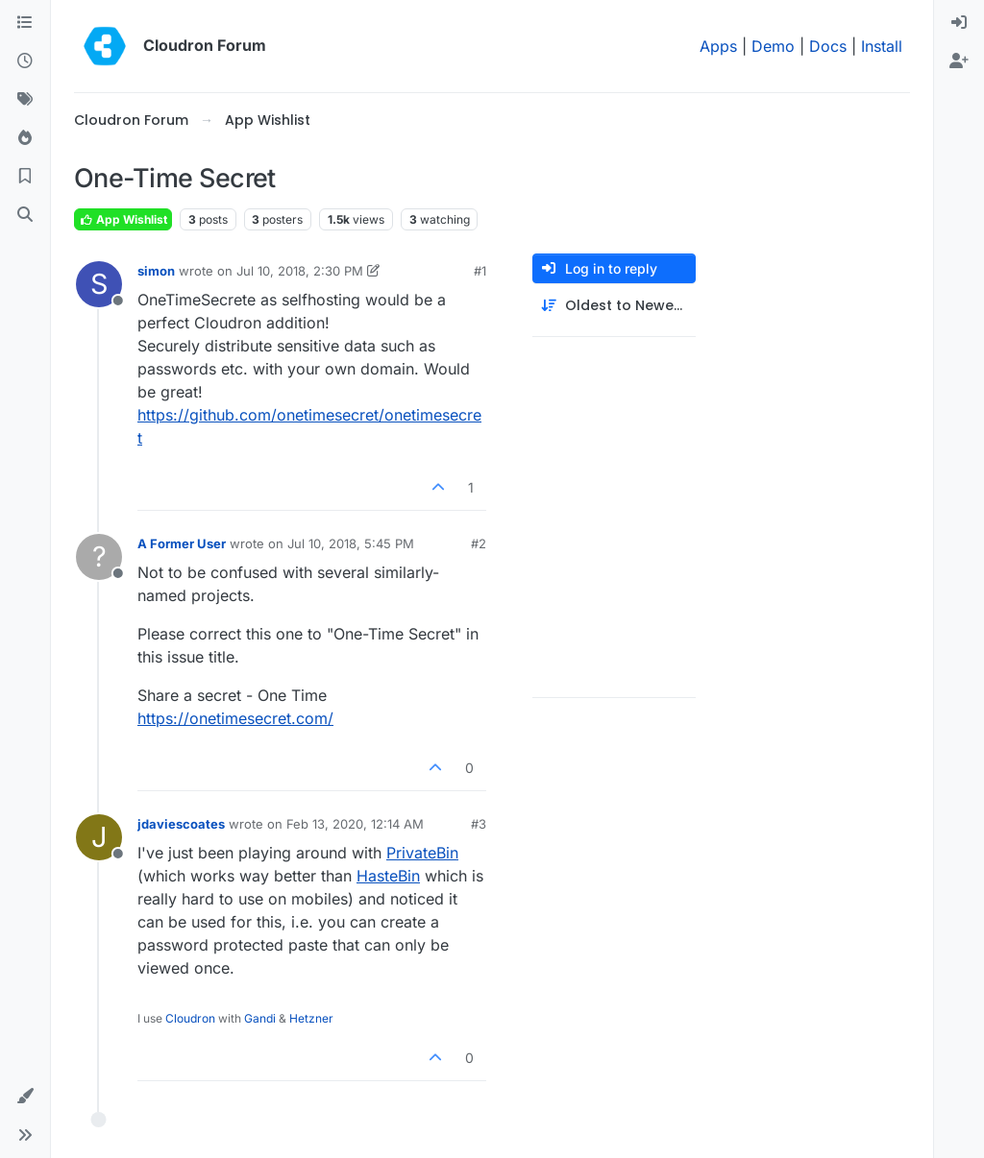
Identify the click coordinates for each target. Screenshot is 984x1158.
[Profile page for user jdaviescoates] (99, 837)
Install (881, 46)
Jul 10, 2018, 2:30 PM (299, 270)
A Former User (181, 543)
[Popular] (25, 138)
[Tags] (25, 99)
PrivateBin (422, 852)
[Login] (959, 23)
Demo (773, 46)
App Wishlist (123, 219)
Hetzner (311, 1018)
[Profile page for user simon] (99, 284)
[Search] (25, 215)
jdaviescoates (181, 824)
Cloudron (190, 1018)
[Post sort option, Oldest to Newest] (614, 306)
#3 (478, 824)
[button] (25, 1096)
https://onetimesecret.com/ (235, 718)
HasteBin (388, 875)
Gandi (260, 1018)
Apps (718, 46)
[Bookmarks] (25, 176)
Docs (828, 46)
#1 (480, 270)
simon (156, 270)
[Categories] (25, 23)
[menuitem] (959, 23)
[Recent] (25, 61)
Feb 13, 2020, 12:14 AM (355, 824)
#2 (478, 543)
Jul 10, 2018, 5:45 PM (350, 543)
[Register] (959, 61)
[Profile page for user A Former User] (99, 557)
